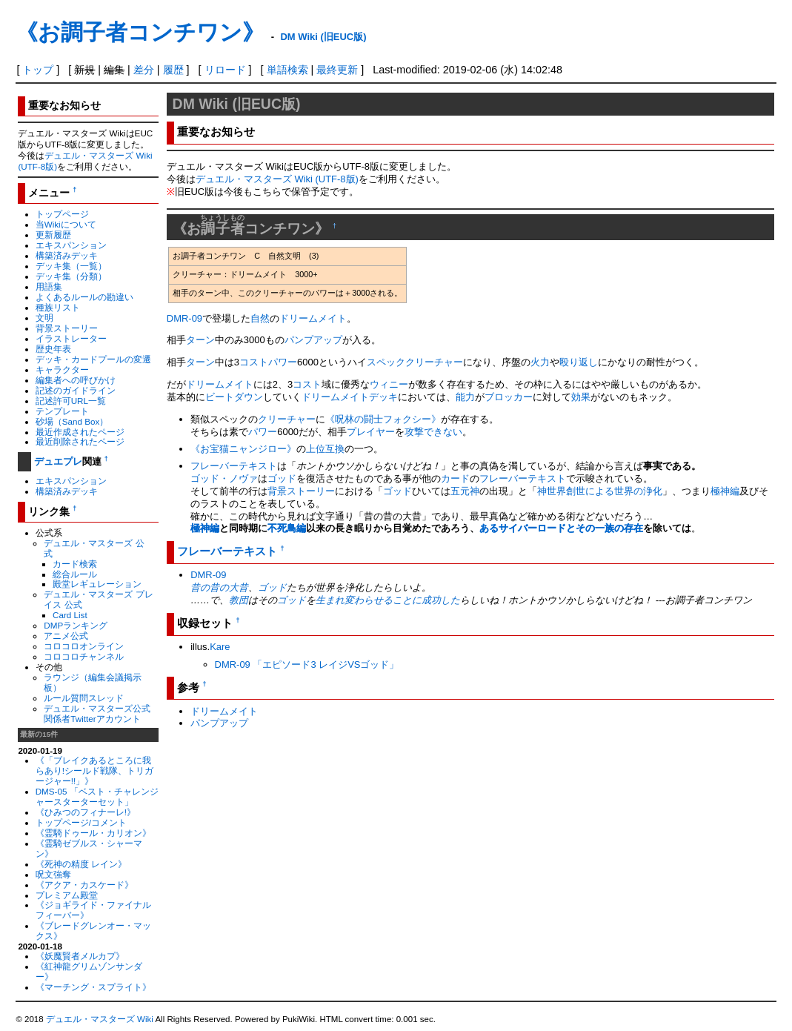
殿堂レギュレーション (97, 584)
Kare (220, 646)
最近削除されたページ (80, 441)
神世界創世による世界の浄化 (599, 491)
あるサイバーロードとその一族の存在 (561, 528)
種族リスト (58, 307)
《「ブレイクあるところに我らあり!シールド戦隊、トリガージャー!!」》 (94, 770)
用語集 (49, 286)
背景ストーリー (67, 328)
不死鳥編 (286, 528)
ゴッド (281, 478)
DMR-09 (184, 318)
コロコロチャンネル (84, 656)
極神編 (725, 491)
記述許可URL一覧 (71, 400)
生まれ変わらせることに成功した (388, 600)
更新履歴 (53, 234)
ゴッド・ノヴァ (224, 478)
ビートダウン (234, 396)
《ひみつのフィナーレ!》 (86, 812)
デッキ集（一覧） (71, 266)
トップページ (62, 214)
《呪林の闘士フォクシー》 (383, 419)
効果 (580, 396)
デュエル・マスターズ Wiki (99, 1019)
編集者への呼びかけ (76, 380)
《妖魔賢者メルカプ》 (80, 956)
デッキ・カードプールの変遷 (93, 359)
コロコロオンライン (84, 646)
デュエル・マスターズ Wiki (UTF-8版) (277, 179)
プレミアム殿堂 (67, 895)
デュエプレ (58, 461)
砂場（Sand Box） (72, 421)
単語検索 (287, 70)
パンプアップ (313, 339)
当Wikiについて (66, 224)
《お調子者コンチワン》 (140, 32)
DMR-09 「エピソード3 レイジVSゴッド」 (307, 664)
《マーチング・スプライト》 (93, 987)
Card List (70, 615)
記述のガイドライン (76, 390)
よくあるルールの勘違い (84, 297)
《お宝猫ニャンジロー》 (243, 448)
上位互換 (325, 448)
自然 (260, 318)
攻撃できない (433, 431)
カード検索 (75, 563)
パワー (282, 362)
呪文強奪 (53, 874)
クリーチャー (434, 362)
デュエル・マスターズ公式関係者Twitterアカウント (97, 713)
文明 (44, 317)
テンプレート (62, 411)
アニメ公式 (66, 635)
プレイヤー (371, 431)
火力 (540, 362)
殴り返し (578, 362)
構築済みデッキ (67, 255)
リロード (225, 70)
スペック (386, 362)
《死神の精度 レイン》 (81, 864)
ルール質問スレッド (84, 698)
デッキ (383, 396)
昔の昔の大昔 (219, 587)
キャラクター (62, 369)
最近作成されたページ (80, 432)
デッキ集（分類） (71, 276)
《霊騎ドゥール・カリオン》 (93, 833)
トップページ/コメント (81, 822)
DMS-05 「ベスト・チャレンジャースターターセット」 (97, 796)
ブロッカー (509, 396)
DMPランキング (75, 625)
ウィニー (389, 384)
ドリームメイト (313, 318)
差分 (143, 70)
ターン (200, 339)
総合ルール (75, 574)
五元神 (464, 491)
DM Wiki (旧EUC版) (323, 36)
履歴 (173, 70)
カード (455, 478)
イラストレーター (71, 338)
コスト (253, 362)
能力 (465, 396)
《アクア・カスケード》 (84, 884)
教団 (238, 600)
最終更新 (337, 70)
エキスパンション (71, 245)
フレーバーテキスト (233, 465)
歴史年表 (53, 349)
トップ (37, 70)
